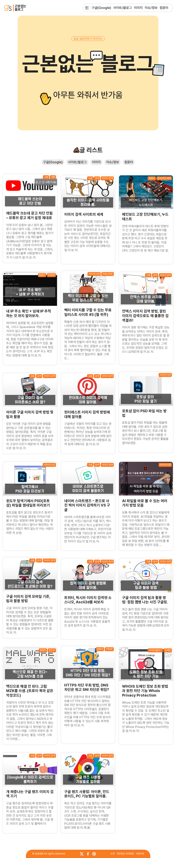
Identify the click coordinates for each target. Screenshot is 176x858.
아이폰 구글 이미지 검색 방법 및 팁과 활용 (29, 414)
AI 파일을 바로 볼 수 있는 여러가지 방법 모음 (144, 503)
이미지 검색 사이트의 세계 (83, 214)
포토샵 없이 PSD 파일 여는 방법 (144, 410)
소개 (112, 853)
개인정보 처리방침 (125, 853)
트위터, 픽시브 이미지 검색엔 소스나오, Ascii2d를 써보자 (88, 599)
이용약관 (140, 853)
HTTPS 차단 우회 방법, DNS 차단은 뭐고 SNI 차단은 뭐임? (86, 684)
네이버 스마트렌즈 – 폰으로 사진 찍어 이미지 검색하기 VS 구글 (87, 505)
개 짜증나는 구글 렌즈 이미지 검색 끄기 (29, 793)
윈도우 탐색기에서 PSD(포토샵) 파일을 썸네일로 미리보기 (28, 503)
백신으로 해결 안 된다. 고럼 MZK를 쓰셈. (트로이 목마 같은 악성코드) (29, 690)
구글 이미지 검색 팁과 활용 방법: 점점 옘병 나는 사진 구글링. (145, 599)
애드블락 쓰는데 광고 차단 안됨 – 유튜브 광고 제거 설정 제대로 (29, 213)
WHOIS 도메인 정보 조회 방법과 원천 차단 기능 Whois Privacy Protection (145, 690)
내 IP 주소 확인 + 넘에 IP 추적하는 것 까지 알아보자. (28, 313)
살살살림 (39, 853)
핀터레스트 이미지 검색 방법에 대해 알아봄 (87, 414)
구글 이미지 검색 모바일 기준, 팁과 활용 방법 (28, 596)
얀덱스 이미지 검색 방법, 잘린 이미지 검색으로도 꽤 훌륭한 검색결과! (145, 315)
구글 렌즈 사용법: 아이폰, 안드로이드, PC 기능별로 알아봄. (86, 793)
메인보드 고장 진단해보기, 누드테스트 (145, 216)
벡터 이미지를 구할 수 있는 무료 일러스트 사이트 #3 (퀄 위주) (88, 309)
